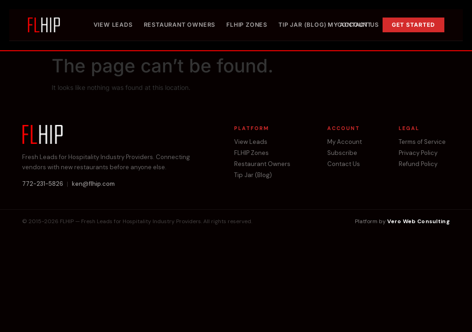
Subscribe (342, 153)
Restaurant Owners (180, 24)
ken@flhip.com (93, 184)
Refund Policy (418, 164)
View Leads (113, 24)
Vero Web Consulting (418, 221)
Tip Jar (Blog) (302, 24)
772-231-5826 (42, 184)
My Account (344, 142)
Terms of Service (422, 142)
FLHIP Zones (246, 24)
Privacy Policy (418, 153)
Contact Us (357, 24)
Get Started (413, 24)
